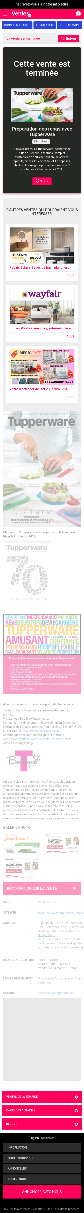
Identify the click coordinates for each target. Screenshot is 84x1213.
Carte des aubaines (42, 1111)
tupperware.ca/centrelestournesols (61, 912)
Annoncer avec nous (42, 1192)
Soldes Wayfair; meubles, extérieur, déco (40, 328)
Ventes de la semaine (42, 1097)
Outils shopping (19, 1158)
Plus (70, 276)
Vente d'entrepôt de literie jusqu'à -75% (38, 389)
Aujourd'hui (45, 25)
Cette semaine (69, 25)
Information (16, 1147)
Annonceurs (16, 1168)
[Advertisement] (38, 1039)
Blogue (42, 1124)
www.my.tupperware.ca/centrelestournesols (39, 739)
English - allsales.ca (42, 1138)
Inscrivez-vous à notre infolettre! (42, 4)
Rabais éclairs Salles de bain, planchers (39, 267)
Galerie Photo (17, 827)
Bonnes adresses (17, 25)
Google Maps (46, 935)
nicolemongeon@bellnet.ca (41, 730)
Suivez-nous (16, 1179)
